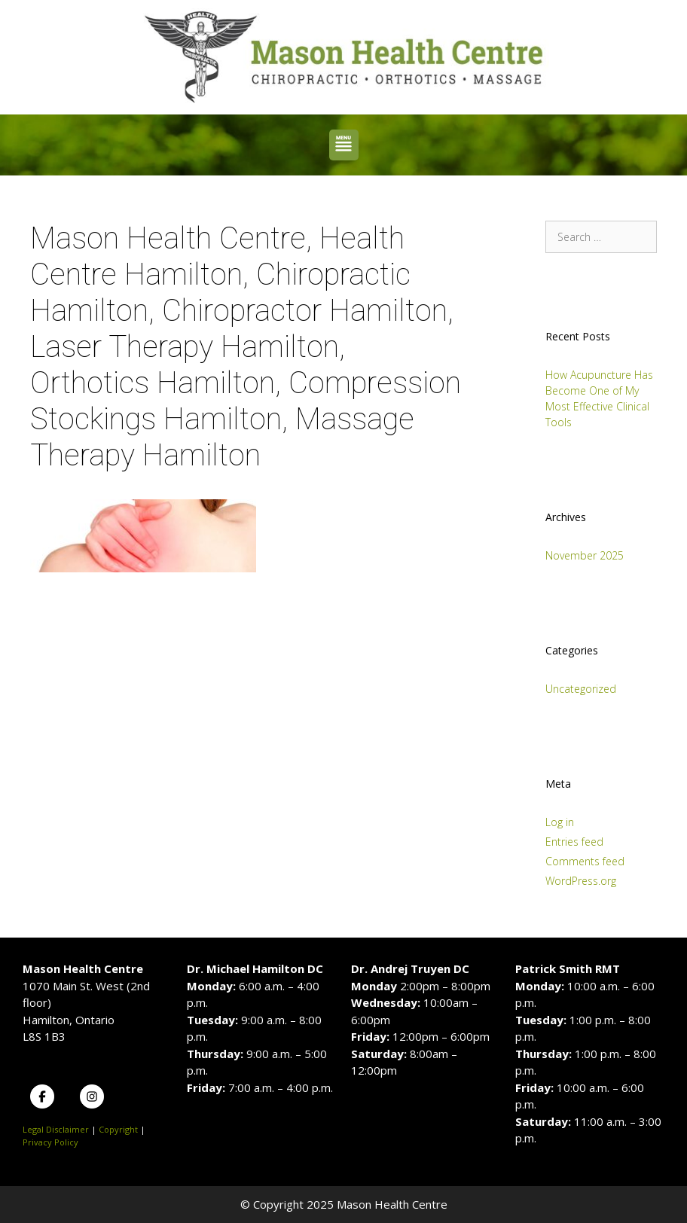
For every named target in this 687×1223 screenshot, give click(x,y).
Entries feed (574, 841)
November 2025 (584, 555)
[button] (344, 145)
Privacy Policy (50, 1142)
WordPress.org (580, 881)
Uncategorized (580, 689)
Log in (559, 822)
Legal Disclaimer (56, 1129)
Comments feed (584, 861)
